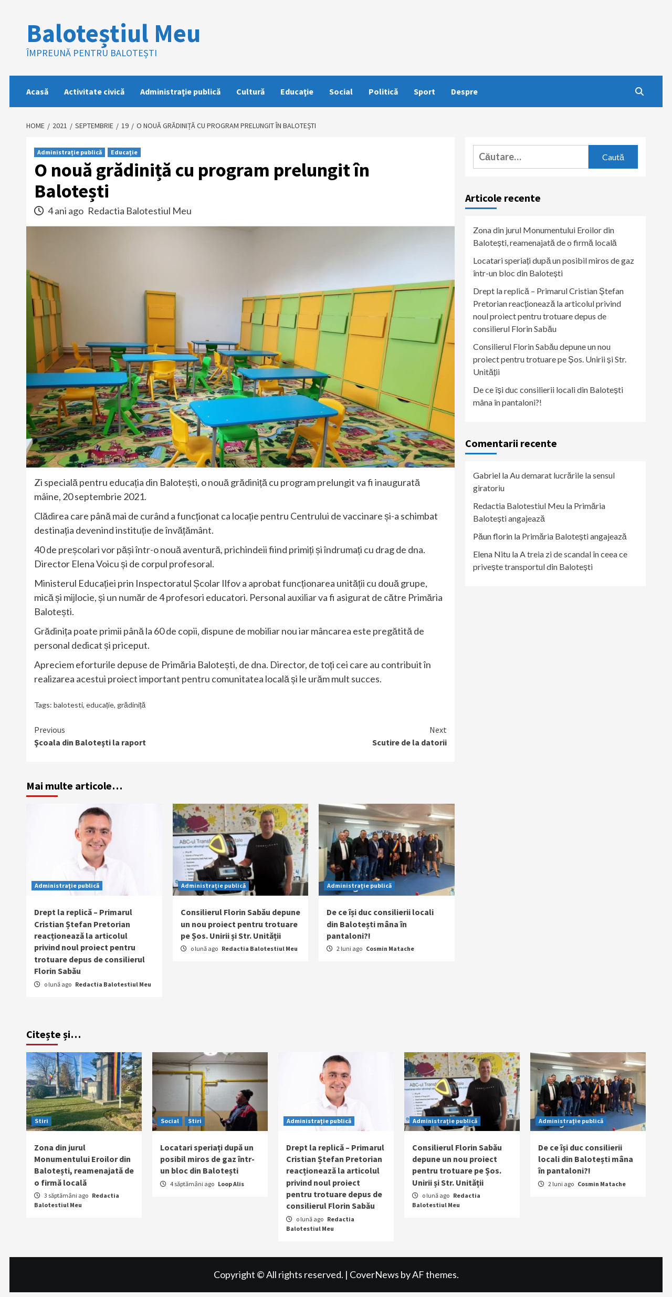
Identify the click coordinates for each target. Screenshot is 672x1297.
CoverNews (374, 1274)
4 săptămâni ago (192, 1184)
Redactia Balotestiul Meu (140, 210)
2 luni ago (350, 948)
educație (100, 704)
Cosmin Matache (390, 948)
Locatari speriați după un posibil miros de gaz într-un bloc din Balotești (553, 266)
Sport (424, 91)
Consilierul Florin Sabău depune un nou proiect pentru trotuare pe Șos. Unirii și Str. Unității (240, 924)
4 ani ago (66, 210)
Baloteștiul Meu (113, 33)
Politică (383, 91)
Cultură (250, 91)
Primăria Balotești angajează (574, 536)
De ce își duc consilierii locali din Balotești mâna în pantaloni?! (380, 924)
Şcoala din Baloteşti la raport (137, 735)
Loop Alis (231, 1184)
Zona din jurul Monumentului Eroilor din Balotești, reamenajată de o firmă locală (545, 236)
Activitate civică (94, 91)
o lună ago (58, 984)
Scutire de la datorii (343, 735)
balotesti (68, 704)
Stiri (41, 1121)
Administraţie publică (180, 91)
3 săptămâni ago (66, 1195)
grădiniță (131, 704)
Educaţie (296, 91)
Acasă (37, 91)
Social (341, 91)
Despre (464, 91)
